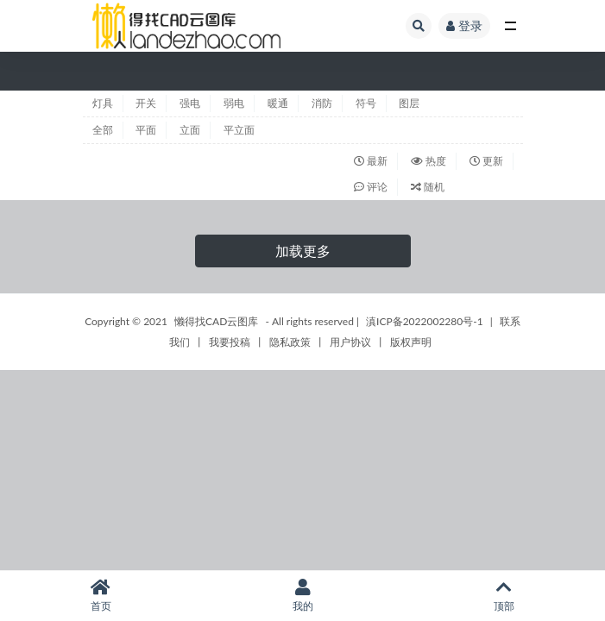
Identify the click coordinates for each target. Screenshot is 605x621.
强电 (190, 103)
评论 (371, 186)
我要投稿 (229, 342)
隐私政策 (290, 342)
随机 (427, 186)
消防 (322, 103)
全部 (102, 129)
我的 (303, 595)
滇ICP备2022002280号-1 (424, 321)
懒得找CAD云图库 (216, 321)
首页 (101, 595)
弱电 (234, 103)
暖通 (278, 103)
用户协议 (350, 342)
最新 (371, 160)
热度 (428, 160)
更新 (486, 160)
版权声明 (411, 342)
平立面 (239, 129)
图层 (409, 103)
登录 (464, 25)
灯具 (102, 103)
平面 (145, 129)
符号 (366, 103)
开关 (145, 103)
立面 (190, 129)
